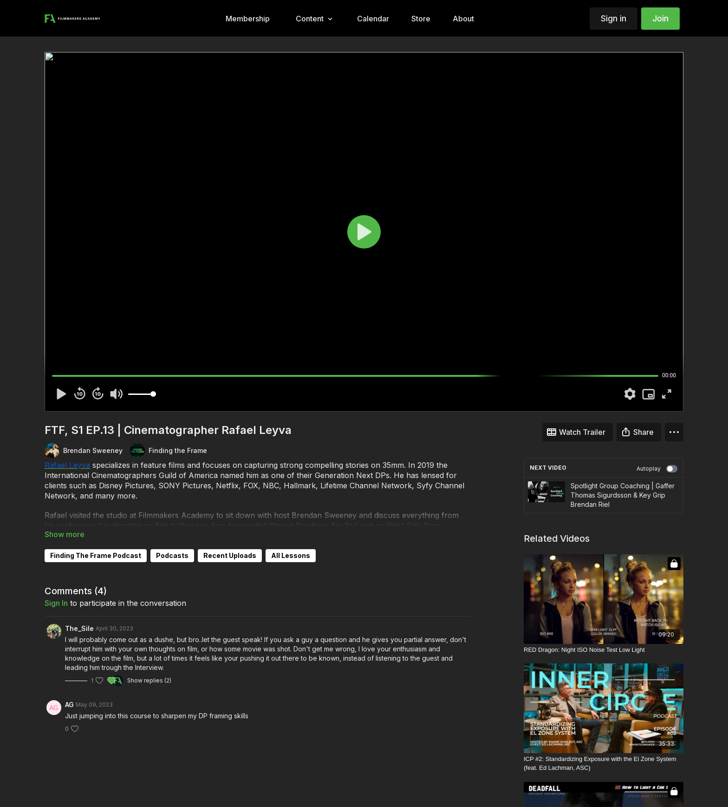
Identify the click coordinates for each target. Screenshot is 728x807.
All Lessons (290, 555)
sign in (56, 603)
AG (69, 705)
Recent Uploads (229, 555)
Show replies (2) (149, 680)
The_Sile (79, 628)
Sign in (613, 18)
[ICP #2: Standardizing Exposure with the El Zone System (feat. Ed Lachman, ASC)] (603, 764)
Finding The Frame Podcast (95, 555)
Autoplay (657, 468)
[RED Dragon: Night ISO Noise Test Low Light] (603, 650)
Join (660, 18)
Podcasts (172, 555)
